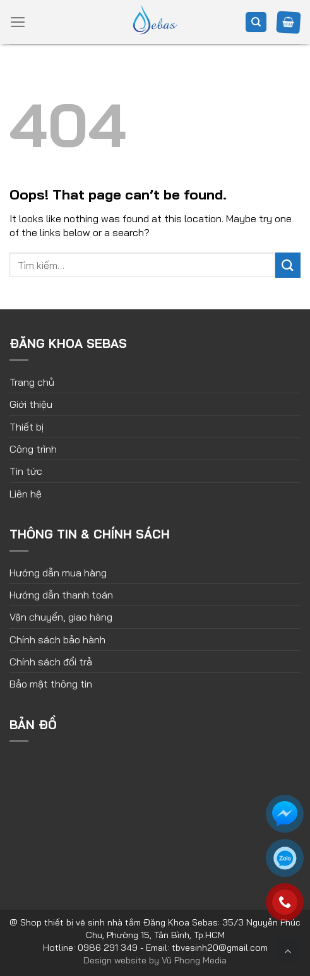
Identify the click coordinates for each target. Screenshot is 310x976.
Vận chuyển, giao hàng (60, 616)
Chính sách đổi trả (50, 661)
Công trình (33, 449)
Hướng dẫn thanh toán (61, 594)
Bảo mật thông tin (50, 683)
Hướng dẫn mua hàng (58, 572)
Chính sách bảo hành (57, 639)
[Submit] (288, 265)
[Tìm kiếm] (256, 22)
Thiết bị (26, 426)
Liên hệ (25, 493)
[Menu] (18, 22)
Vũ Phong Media (194, 960)
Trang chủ (31, 382)
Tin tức (25, 471)
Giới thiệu (30, 404)
